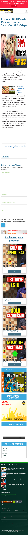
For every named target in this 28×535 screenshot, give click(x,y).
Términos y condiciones (13, 531)
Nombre (4, 194)
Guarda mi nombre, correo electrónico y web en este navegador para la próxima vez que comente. (13, 220)
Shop (2, 526)
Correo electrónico (8, 203)
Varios (4, 455)
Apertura (5, 448)
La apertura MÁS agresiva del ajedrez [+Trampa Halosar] (14, 516)
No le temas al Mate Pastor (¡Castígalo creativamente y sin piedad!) (13, 331)
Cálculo (4, 450)
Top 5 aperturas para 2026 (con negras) (13, 361)
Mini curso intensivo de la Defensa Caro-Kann (14, 268)
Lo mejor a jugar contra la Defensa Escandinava (12, 299)
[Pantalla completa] (24, 438)
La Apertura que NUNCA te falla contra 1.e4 (13, 510)
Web (2, 211)
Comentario (5, 173)
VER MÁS (14, 6)
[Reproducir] (4, 438)
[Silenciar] (22, 438)
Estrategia (5, 453)
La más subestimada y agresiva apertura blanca (13, 523)
